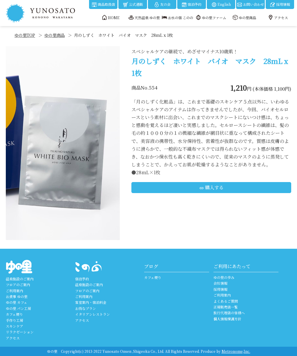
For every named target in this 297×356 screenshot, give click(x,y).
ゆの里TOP (25, 35)
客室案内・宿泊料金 (90, 302)
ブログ (151, 266)
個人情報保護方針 (227, 318)
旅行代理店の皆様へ (229, 312)
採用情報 (280, 5)
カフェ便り (14, 314)
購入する (211, 187)
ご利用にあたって (232, 266)
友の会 (162, 5)
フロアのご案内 (18, 284)
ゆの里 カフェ (16, 302)
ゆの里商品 (54, 35)
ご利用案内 (14, 290)
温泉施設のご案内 (20, 278)
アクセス (13, 337)
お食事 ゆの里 (17, 296)
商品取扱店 (103, 5)
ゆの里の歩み (223, 277)
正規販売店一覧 (225, 306)
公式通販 (133, 5)
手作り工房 (14, 320)
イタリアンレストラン (92, 314)
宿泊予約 (191, 5)
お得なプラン (85, 308)
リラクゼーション (20, 331)
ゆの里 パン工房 (18, 308)
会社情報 (220, 283)
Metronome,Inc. (236, 351)
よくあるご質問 (225, 301)
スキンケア (14, 326)
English (221, 5)
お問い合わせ (250, 5)
